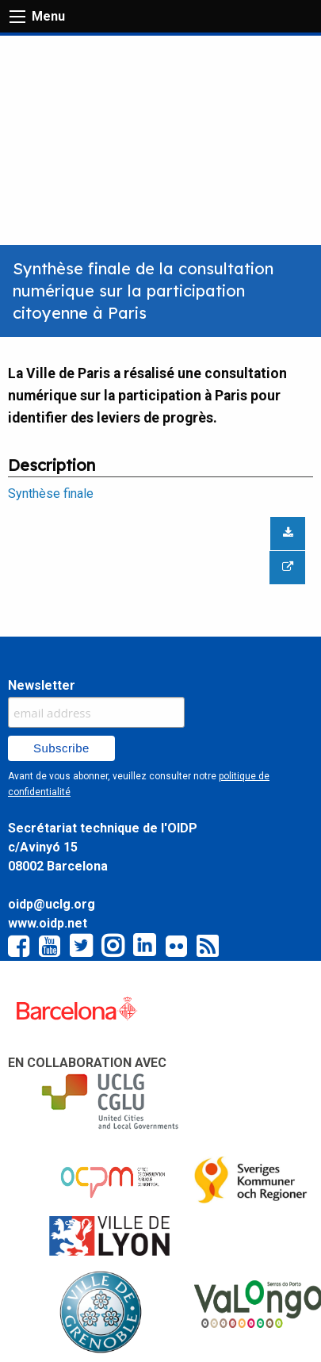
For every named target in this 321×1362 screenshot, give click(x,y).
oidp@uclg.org (51, 904)
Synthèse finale (51, 493)
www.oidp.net (47, 923)
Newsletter (41, 685)
